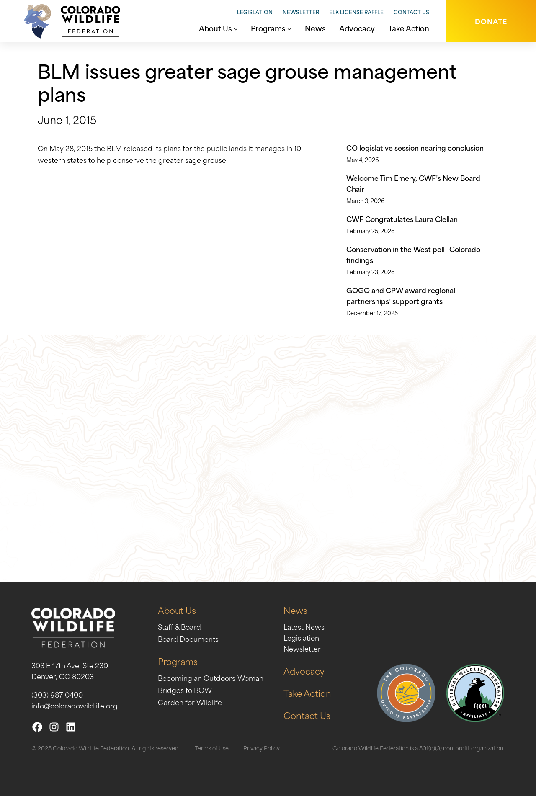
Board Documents (188, 638)
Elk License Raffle (356, 12)
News (295, 610)
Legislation (255, 12)
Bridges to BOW (185, 689)
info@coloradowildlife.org (74, 705)
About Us (177, 610)
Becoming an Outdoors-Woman (210, 677)
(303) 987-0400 (57, 694)
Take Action (307, 693)
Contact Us (411, 12)
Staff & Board (179, 626)
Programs (178, 661)
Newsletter (301, 12)
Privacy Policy (261, 747)
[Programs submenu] (289, 28)
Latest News (304, 626)
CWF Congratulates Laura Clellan (402, 218)
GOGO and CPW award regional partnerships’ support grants (400, 295)
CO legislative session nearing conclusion (415, 147)
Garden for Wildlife (190, 701)
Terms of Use (212, 747)
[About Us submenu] (236, 28)
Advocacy (304, 671)
